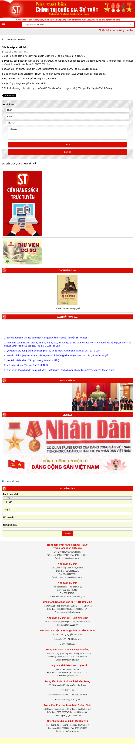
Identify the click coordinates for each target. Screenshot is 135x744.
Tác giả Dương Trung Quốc (67, 308)
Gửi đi (67, 144)
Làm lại (67, 152)
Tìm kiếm (67, 533)
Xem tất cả (30, 164)
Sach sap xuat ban (16, 39)
